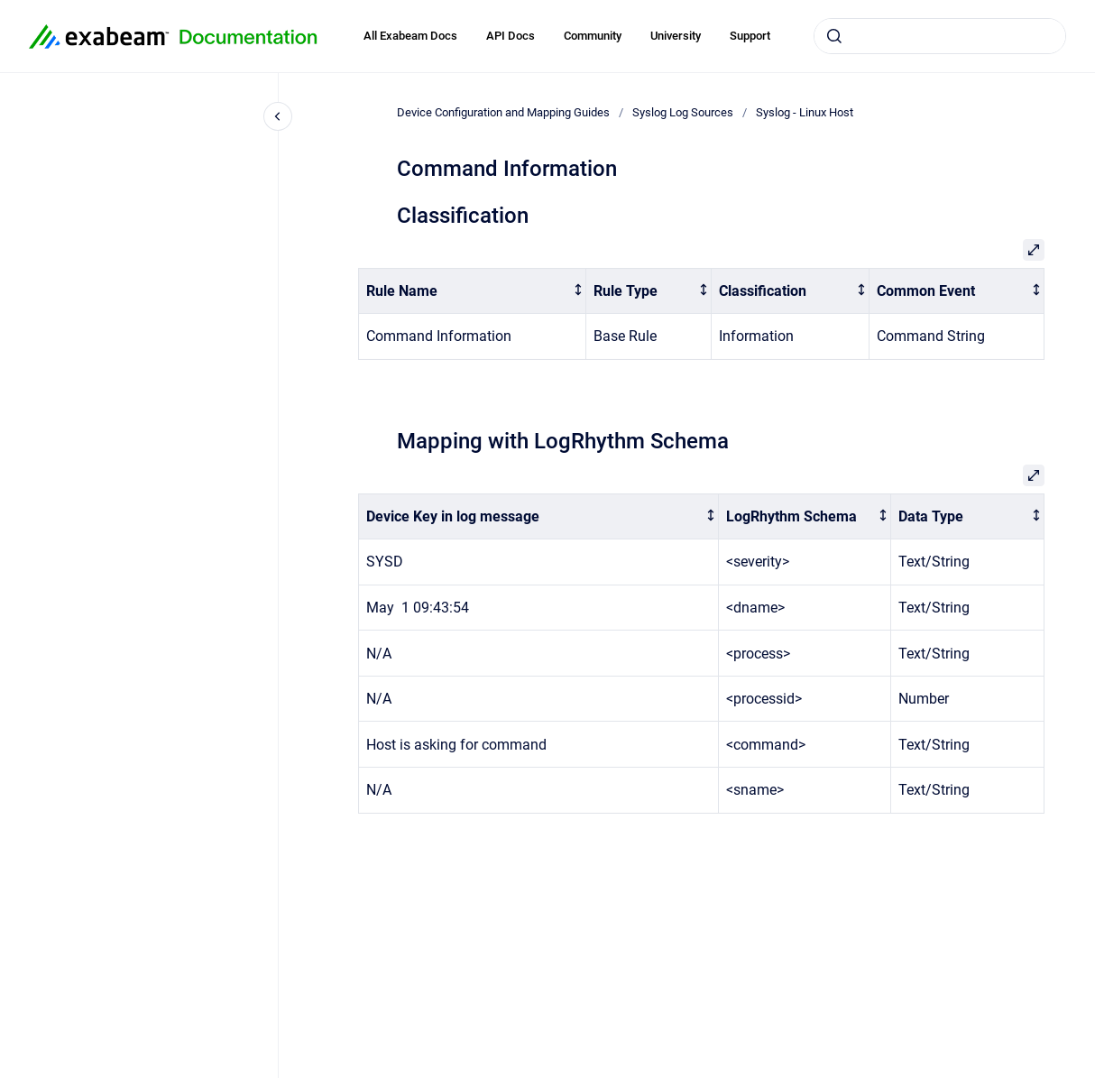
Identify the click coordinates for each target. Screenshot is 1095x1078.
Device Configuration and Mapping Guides (503, 112)
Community (592, 35)
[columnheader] (472, 291)
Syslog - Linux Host (804, 112)
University (675, 35)
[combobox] (939, 36)
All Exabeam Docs (410, 35)
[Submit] (834, 36)
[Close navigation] (277, 116)
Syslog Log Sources (682, 112)
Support (750, 35)
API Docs (510, 35)
